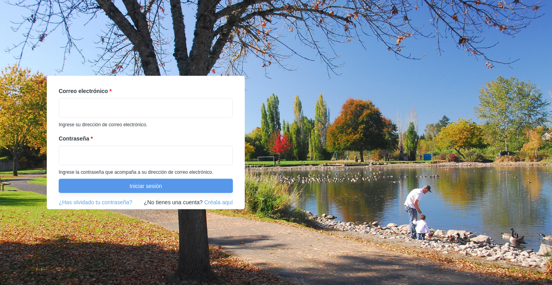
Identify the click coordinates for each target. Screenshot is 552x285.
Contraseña (76, 138)
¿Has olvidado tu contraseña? (95, 202)
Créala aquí (218, 202)
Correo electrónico (85, 91)
